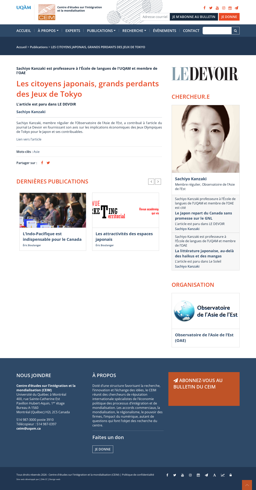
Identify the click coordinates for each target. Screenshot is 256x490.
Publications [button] (100, 30)
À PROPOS (104, 375)
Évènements (164, 30)
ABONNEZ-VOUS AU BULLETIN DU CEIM (198, 383)
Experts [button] (72, 30)
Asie (36, 151)
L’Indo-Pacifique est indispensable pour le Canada (52, 236)
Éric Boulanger (32, 245)
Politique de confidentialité (138, 474)
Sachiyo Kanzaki (31, 111)
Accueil (23, 30)
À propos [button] (47, 30)
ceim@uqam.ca (28, 428)
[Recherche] (217, 30)
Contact (191, 30)
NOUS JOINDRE (33, 375)
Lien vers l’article (28, 139)
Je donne (103, 449)
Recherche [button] (132, 30)
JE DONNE (229, 17)
